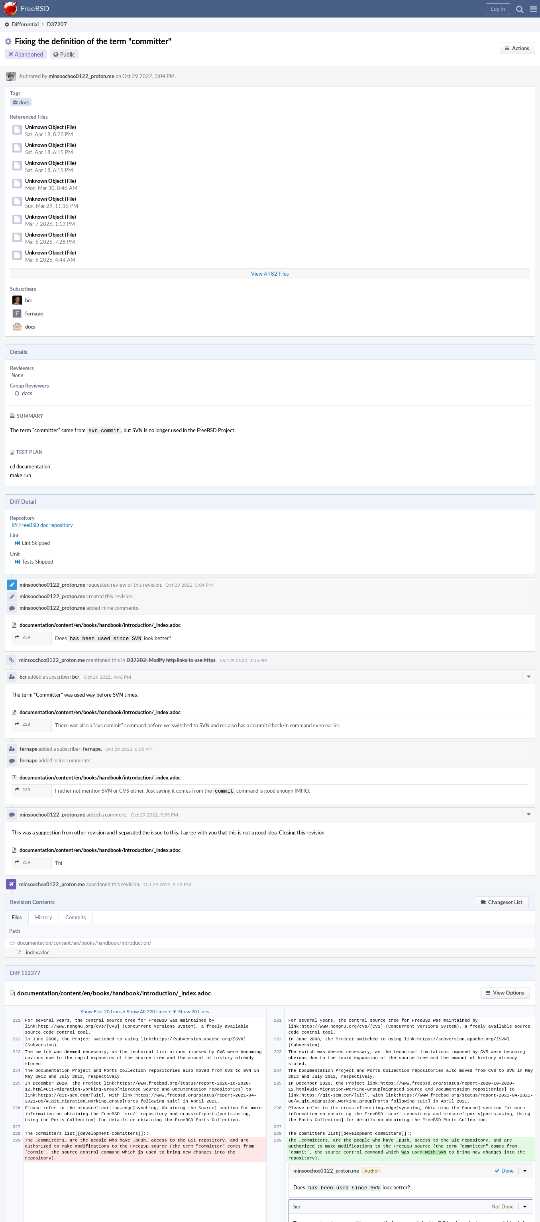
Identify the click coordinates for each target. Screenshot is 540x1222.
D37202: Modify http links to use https (171, 658)
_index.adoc (36, 950)
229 (22, 636)
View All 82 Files (270, 273)
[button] (533, 9)
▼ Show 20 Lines (190, 1009)
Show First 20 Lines (101, 1009)
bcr (28, 300)
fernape (34, 313)
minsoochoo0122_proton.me (81, 76)
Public (67, 54)
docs (30, 326)
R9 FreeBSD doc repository (42, 524)
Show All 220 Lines (147, 1009)
